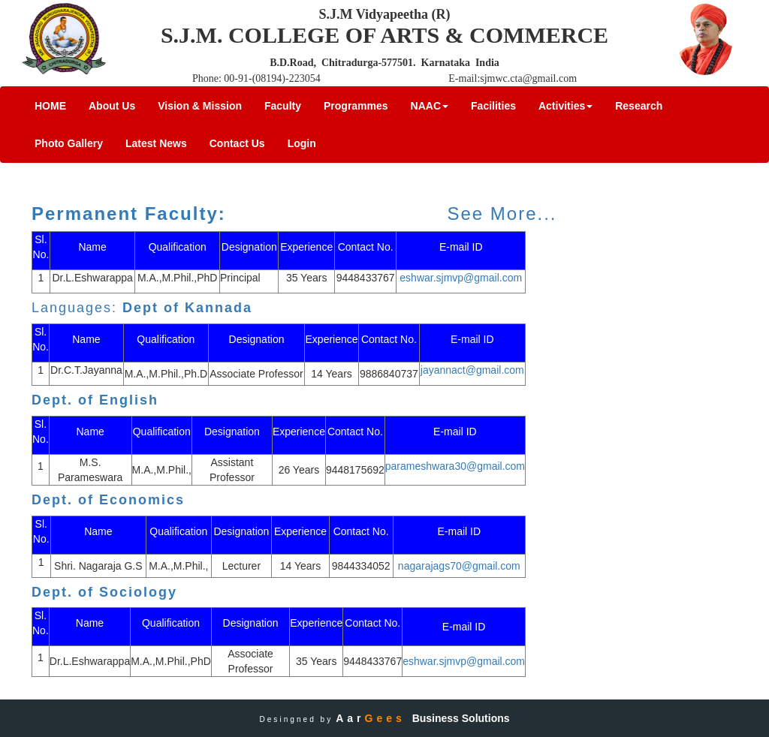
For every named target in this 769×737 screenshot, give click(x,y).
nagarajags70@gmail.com (459, 566)
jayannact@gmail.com (472, 370)
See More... (501, 213)
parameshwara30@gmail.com (455, 466)
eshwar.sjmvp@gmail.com (461, 278)
